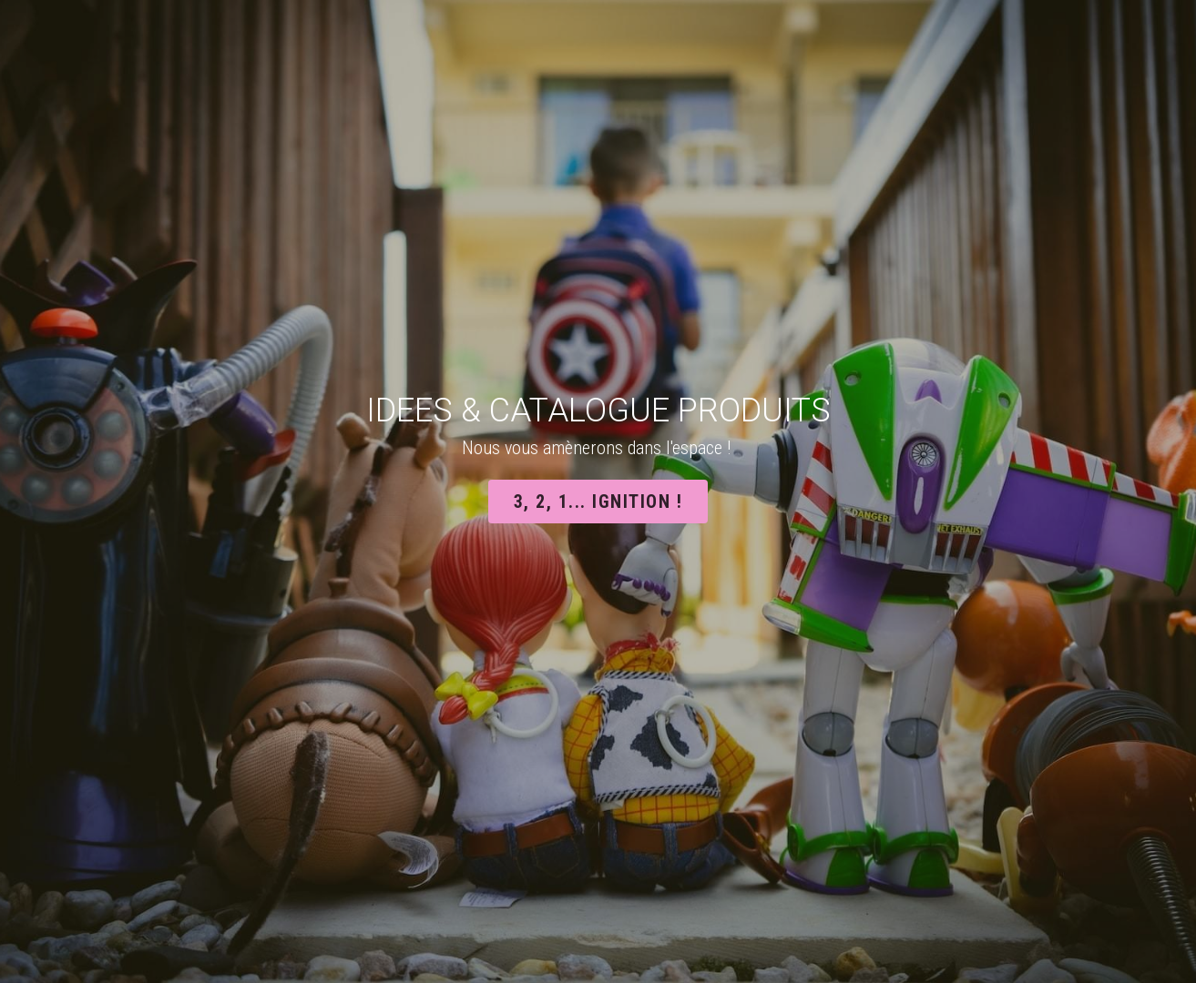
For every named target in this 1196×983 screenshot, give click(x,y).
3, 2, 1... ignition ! (598, 501)
